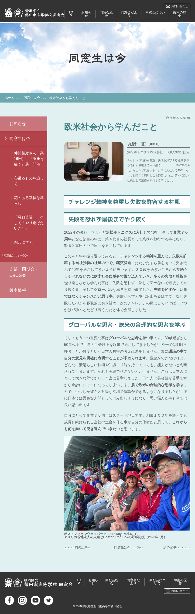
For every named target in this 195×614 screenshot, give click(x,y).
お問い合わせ (179, 6)
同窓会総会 (106, 14)
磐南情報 (17, 290)
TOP (71, 14)
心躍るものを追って (29, 181)
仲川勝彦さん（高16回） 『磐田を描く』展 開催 (29, 158)
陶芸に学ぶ (23, 242)
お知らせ (86, 14)
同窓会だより (129, 14)
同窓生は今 (32, 98)
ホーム (9, 98)
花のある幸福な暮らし (29, 200)
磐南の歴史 (179, 14)
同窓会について (155, 14)
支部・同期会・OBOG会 (24, 272)
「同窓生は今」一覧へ (127, 547)
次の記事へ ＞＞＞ (176, 547)
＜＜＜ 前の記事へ (77, 547)
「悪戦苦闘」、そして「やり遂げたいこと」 (29, 222)
